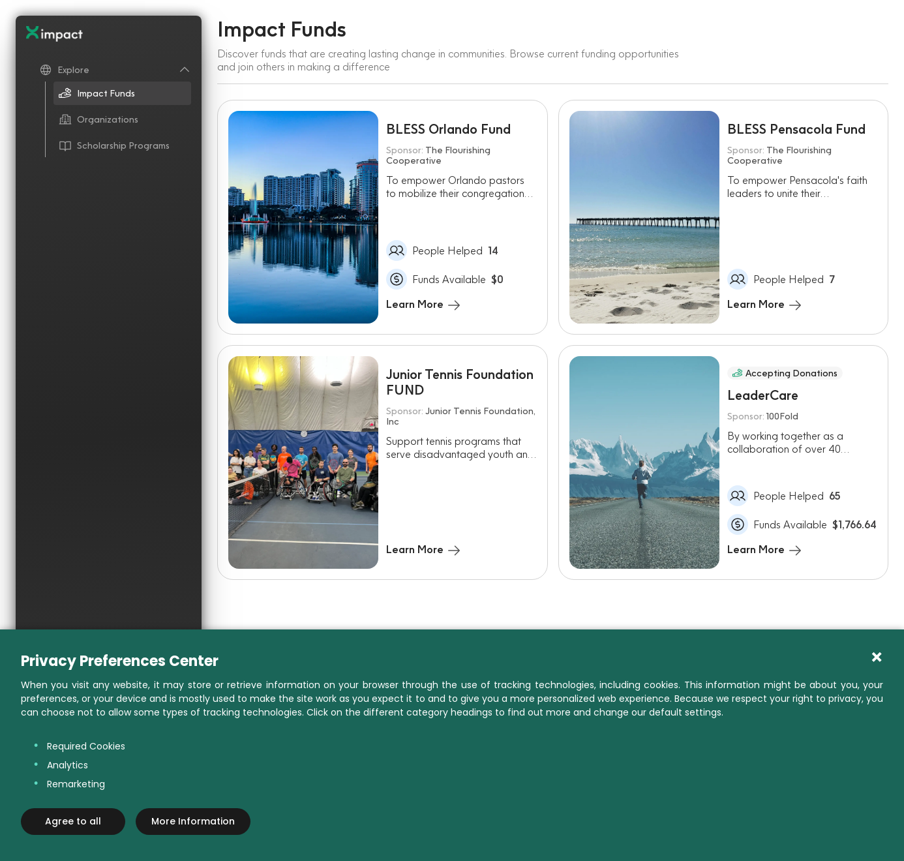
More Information (193, 821)
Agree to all (73, 821)
